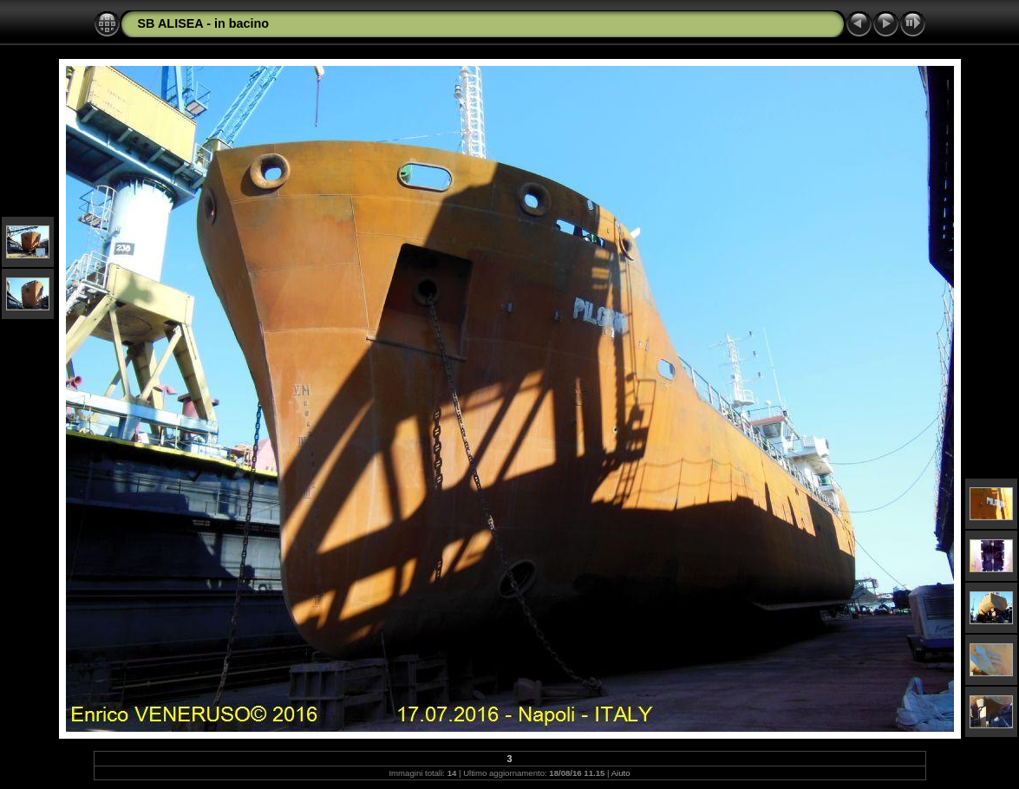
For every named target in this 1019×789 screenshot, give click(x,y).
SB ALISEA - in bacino (204, 23)
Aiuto (620, 773)
